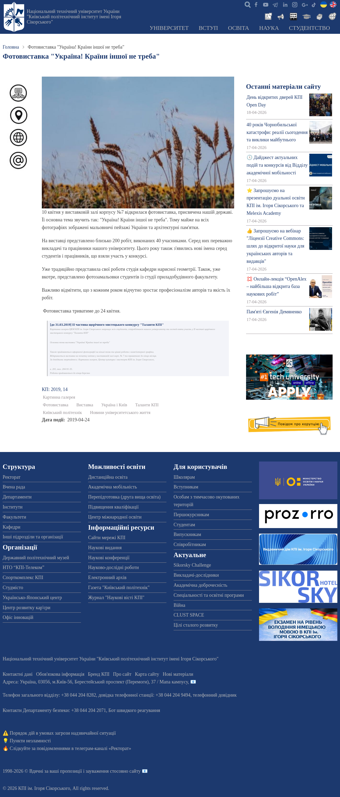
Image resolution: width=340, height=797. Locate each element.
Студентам (184, 524)
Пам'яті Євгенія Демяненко (274, 311)
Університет (169, 28)
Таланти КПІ (146, 405)
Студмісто (13, 587)
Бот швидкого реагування (134, 710)
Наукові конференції (108, 557)
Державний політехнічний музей (36, 557)
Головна (11, 47)
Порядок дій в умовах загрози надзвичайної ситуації (63, 733)
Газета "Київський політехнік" (118, 587)
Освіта (238, 28)
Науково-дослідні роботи (113, 567)
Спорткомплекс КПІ (23, 577)
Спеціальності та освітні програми (209, 595)
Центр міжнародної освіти (115, 517)
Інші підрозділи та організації (33, 536)
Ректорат (11, 477)
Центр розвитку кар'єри (26, 607)
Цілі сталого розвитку (196, 625)
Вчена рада (14, 487)
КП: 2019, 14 (55, 389)
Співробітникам (190, 544)
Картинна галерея (59, 397)
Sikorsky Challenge (192, 565)
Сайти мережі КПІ (106, 537)
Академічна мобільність (112, 487)
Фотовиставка (55, 405)
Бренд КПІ (99, 674)
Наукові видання (105, 547)
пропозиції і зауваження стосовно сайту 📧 (104, 771)
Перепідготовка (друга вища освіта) (124, 497)
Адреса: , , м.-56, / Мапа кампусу (95, 681)
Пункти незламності (30, 740)
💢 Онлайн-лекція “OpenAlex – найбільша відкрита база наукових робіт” (276, 286)
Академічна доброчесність (200, 585)
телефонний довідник (215, 695)
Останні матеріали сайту (283, 86)
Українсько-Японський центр (32, 597)
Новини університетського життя (120, 412)
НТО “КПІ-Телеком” (23, 567)
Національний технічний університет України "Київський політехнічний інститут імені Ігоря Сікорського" (74, 17)
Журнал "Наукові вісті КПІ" (116, 597)
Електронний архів (107, 577)
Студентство (309, 28)
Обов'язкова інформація (60, 674)
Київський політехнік (62, 412)
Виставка (84, 405)
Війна (179, 605)
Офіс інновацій (18, 617)
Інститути (12, 507)
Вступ (208, 28)
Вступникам (186, 487)
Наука (269, 28)
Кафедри (11, 527)
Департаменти (17, 497)
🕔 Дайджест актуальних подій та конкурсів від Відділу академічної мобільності (277, 165)
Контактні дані (18, 674)
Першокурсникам (191, 514)
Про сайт (122, 674)
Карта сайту (147, 674)
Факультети (14, 517)
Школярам (184, 477)
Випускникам (187, 534)
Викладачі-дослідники (196, 575)
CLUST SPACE (189, 615)
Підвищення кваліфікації (113, 507)
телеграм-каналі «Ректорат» (103, 748)
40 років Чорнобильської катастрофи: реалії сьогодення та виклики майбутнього (277, 132)
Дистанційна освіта (108, 477)
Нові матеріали (178, 674)
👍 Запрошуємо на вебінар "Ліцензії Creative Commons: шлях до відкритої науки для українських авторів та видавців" (275, 246)
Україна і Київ (114, 405)
